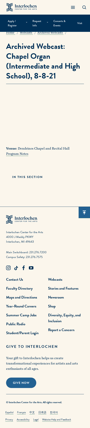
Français (21, 412)
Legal (36, 420)
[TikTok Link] (16, 268)
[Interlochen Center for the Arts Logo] (21, 7)
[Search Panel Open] (84, 7)
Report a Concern (61, 330)
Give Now (21, 383)
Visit (79, 23)
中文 (32, 412)
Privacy (9, 420)
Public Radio (15, 324)
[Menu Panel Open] (73, 7)
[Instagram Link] (8, 268)
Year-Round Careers (21, 306)
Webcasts (55, 279)
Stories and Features (63, 288)
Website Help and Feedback (56, 420)
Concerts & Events (59, 23)
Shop (52, 306)
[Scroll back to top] (84, 212)
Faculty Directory (19, 288)
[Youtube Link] (31, 268)
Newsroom (56, 297)
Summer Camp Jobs (21, 315)
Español (9, 412)
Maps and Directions (21, 297)
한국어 (54, 412)
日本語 (42, 412)
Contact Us (14, 279)
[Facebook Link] (23, 268)
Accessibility (23, 420)
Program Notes (17, 154)
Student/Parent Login (22, 333)
